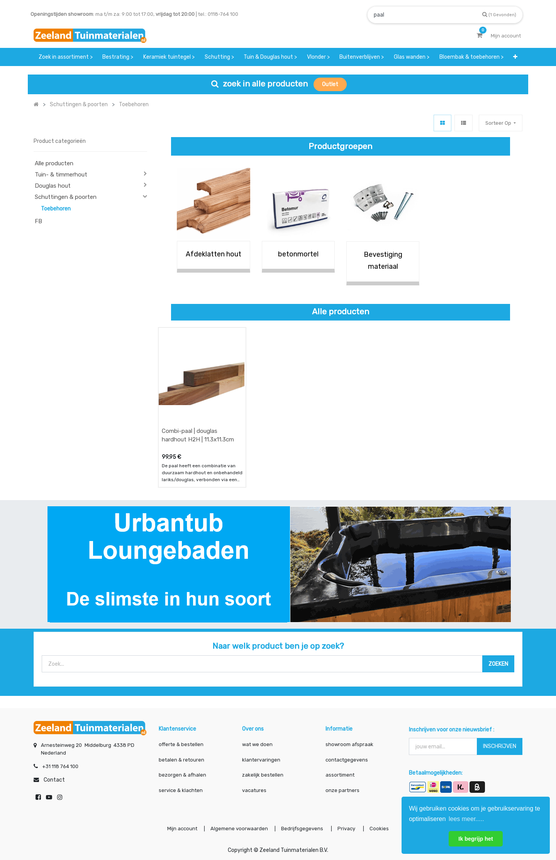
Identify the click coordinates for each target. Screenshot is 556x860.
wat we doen (257, 744)
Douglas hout (53, 185)
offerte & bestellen (182, 744)
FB (38, 221)
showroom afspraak (349, 744)
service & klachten (181, 790)
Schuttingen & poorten (66, 196)
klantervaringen (261, 760)
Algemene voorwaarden (239, 828)
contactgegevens (346, 760)
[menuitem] (66, 57)
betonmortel (298, 254)
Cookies (379, 828)
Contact (54, 780)
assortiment (339, 775)
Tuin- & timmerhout (61, 174)
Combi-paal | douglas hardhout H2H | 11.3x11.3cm (198, 435)
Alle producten (54, 163)
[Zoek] (499, 14)
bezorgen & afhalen (182, 775)
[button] (515, 57)
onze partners (342, 790)
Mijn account (182, 828)
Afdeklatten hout (213, 254)
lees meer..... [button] (466, 819)
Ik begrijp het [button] (475, 839)
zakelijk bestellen (262, 775)
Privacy (346, 828)
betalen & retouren (181, 760)
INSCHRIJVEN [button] (499, 746)
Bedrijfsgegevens (302, 828)
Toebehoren (56, 208)
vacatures (254, 790)
